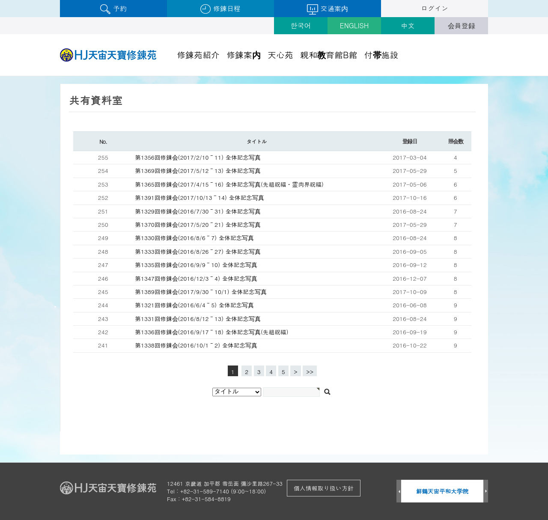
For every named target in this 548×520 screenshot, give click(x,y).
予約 (113, 8)
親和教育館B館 (328, 54)
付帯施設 (381, 54)
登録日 (409, 141)
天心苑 (280, 54)
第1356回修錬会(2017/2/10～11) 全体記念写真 (198, 157)
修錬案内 (243, 54)
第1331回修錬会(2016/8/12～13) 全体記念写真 (198, 319)
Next (485, 491)
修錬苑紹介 (198, 54)
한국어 (301, 25)
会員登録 (461, 25)
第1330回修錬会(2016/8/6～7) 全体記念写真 (194, 238)
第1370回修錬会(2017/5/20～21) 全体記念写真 (198, 224)
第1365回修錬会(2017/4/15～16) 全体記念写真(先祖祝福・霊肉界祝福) (229, 184)
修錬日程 (220, 8)
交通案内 (327, 9)
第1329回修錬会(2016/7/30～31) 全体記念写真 (198, 211)
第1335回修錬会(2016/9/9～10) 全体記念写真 (196, 265)
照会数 (455, 141)
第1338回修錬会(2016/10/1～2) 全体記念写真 (196, 345)
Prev (398, 491)
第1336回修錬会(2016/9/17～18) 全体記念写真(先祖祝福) (212, 332)
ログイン (434, 8)
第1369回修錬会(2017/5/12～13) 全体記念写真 (198, 170)
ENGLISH (354, 25)
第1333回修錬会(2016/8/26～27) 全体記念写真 (198, 251)
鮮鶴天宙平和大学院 (442, 491)
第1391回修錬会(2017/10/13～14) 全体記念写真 (199, 197)
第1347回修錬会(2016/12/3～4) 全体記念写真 (196, 278)
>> (309, 372)
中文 (408, 25)
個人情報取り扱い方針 (324, 488)
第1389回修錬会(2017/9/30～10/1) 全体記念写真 (201, 292)
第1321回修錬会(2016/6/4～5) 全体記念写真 (194, 305)
